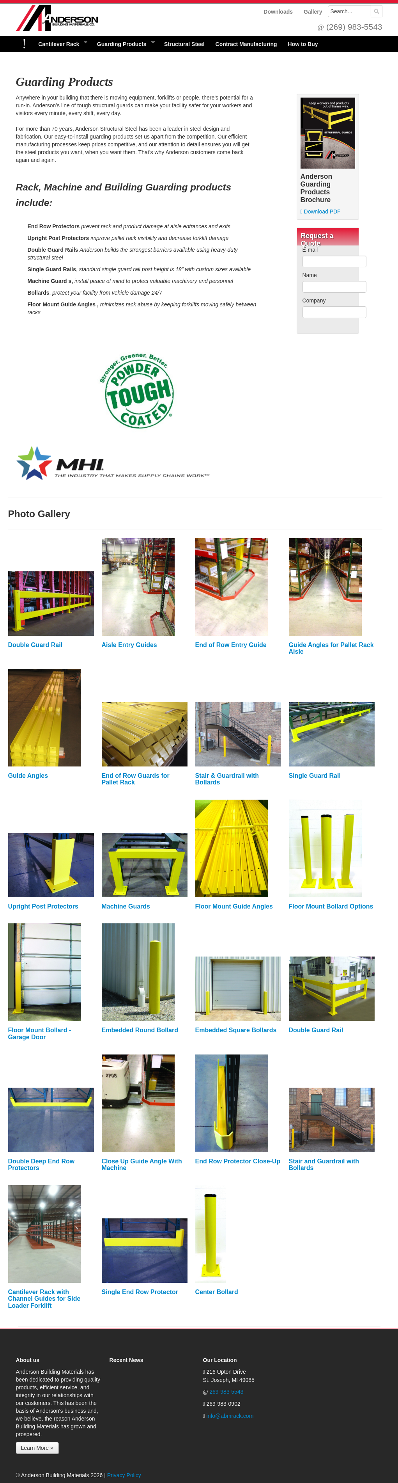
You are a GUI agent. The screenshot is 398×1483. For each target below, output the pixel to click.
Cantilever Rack (60, 43)
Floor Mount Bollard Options (331, 906)
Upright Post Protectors (43, 906)
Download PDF (321, 211)
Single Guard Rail (315, 775)
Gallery (313, 12)
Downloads (278, 12)
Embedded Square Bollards (236, 1030)
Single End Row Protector (140, 1292)
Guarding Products (123, 43)
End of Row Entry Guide (231, 645)
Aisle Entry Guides (129, 645)
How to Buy (303, 44)
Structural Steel (184, 44)
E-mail (310, 250)
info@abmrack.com (230, 1416)
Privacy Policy (124, 1475)
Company (314, 300)
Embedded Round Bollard (140, 1030)
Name (309, 275)
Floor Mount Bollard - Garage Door (39, 1033)
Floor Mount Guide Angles (234, 906)
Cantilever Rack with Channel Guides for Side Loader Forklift (44, 1299)
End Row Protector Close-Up (238, 1161)
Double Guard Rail (35, 645)
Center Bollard (216, 1292)
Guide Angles (28, 775)
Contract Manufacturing (246, 44)
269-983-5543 (226, 1392)
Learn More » (37, 1448)
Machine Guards (126, 906)
